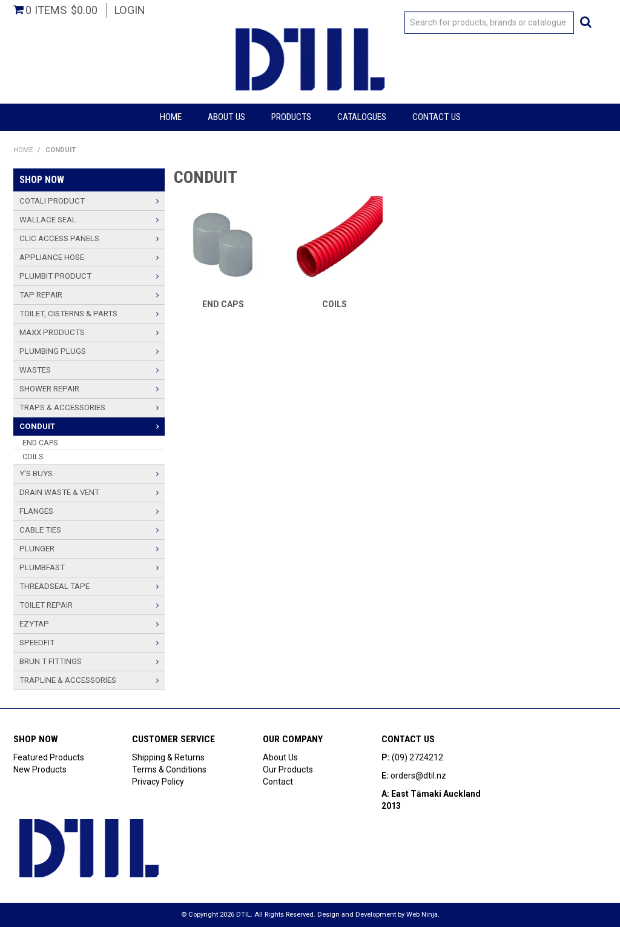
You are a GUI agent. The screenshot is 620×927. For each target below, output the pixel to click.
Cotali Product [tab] (52, 200)
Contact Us (436, 116)
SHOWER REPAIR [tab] (49, 388)
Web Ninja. (423, 915)
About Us (226, 116)
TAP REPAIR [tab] (40, 294)
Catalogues (361, 116)
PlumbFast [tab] (42, 567)
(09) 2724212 (417, 757)
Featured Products (48, 757)
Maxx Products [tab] (52, 332)
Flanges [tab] (36, 511)
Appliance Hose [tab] (51, 257)
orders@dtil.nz (418, 775)
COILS (334, 304)
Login (129, 10)
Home (171, 116)
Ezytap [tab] (34, 623)
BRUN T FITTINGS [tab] (50, 661)
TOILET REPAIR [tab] (46, 605)
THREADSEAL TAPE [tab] (54, 586)
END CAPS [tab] (40, 442)
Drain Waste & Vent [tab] (59, 492)
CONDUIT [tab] (37, 426)
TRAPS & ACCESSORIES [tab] (62, 407)
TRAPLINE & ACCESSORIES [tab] (67, 680)
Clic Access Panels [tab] (59, 238)
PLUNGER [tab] (36, 548)
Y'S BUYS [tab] (36, 473)
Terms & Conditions (169, 769)
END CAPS (223, 304)
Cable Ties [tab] (40, 529)
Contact (278, 781)
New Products (40, 769)
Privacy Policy (158, 781)
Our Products (288, 769)
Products (291, 116)
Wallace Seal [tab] (47, 219)
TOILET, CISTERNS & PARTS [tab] (68, 313)
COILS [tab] (32, 456)
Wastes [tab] (35, 369)
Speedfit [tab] (36, 642)
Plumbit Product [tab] (55, 276)
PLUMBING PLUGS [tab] (52, 351)
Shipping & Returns (168, 757)
